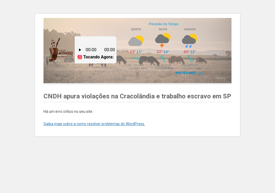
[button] (137, 74)
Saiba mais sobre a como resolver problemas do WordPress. (94, 124)
